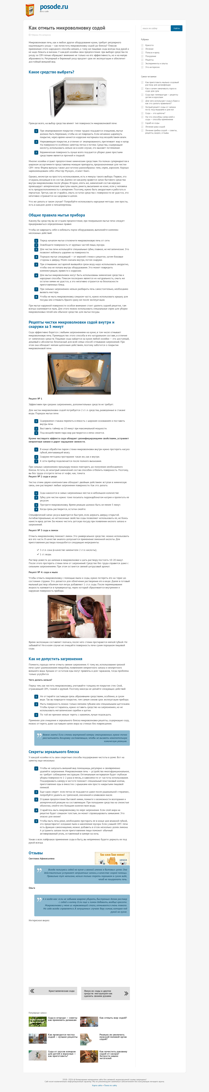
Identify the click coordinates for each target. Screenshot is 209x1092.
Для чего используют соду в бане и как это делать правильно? (162, 102)
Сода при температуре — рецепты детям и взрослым (161, 96)
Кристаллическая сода (61, 990)
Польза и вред (152, 52)
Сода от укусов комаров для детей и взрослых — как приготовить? (62, 1054)
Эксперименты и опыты (156, 63)
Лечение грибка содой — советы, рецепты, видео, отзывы (161, 131)
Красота (149, 45)
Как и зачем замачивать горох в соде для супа (160, 89)
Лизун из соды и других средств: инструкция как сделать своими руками (98, 993)
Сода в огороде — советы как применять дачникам (62, 1019)
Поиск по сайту (110, 1085)
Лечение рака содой (155, 126)
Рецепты (149, 59)
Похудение (150, 56)
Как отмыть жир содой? (113, 1017)
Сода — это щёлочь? (155, 113)
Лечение (149, 48)
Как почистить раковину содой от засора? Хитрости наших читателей (113, 1055)
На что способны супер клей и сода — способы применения (160, 118)
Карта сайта (97, 1085)
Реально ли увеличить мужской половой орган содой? (113, 1037)
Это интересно (45, 35)
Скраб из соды (152, 123)
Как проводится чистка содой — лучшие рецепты (62, 1035)
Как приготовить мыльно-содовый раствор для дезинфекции (162, 83)
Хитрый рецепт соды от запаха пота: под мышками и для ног (160, 108)
